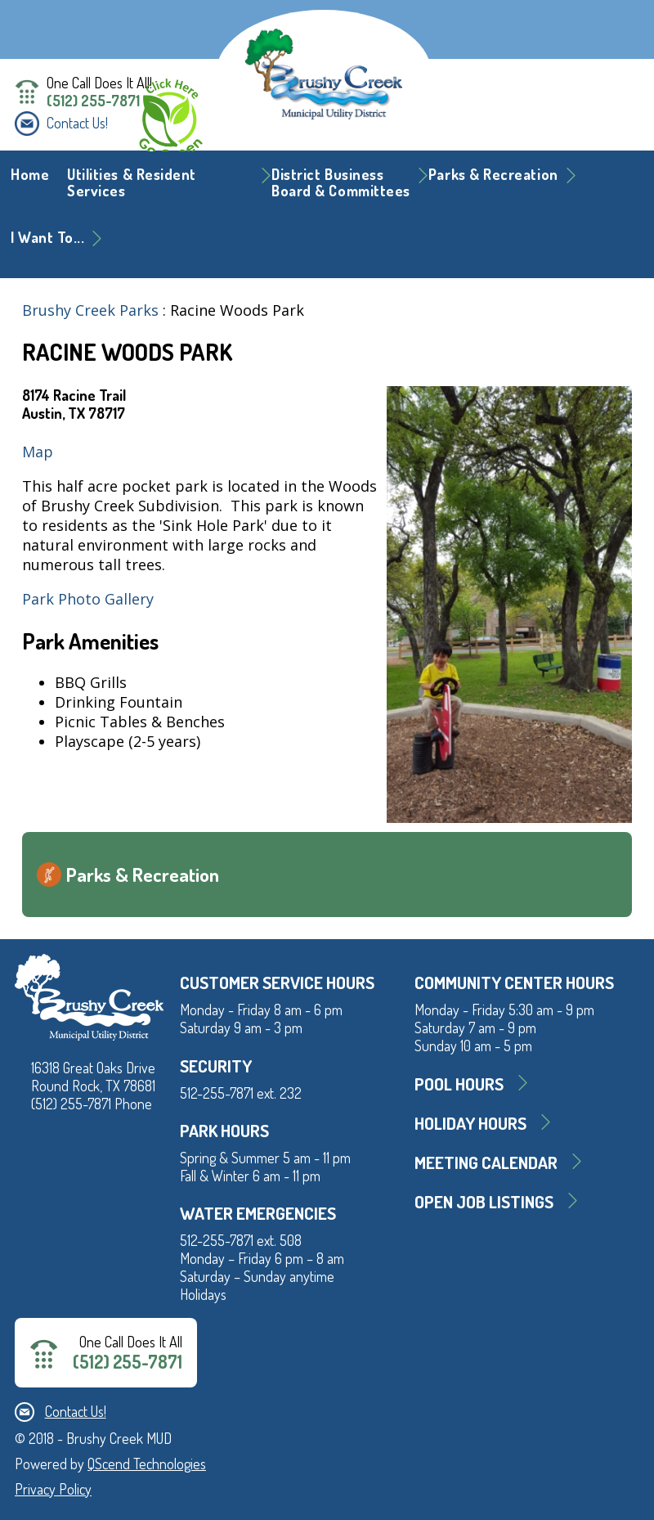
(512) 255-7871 (93, 101)
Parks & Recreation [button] (493, 174)
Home (30, 174)
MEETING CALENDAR (486, 1162)
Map (37, 451)
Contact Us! (77, 123)
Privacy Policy (53, 1489)
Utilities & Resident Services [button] (131, 182)
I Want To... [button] (47, 237)
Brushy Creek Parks (90, 310)
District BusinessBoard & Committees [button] (340, 182)
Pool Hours (459, 1084)
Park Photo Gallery (88, 599)
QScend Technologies (146, 1464)
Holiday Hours (470, 1123)
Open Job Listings (483, 1201)
